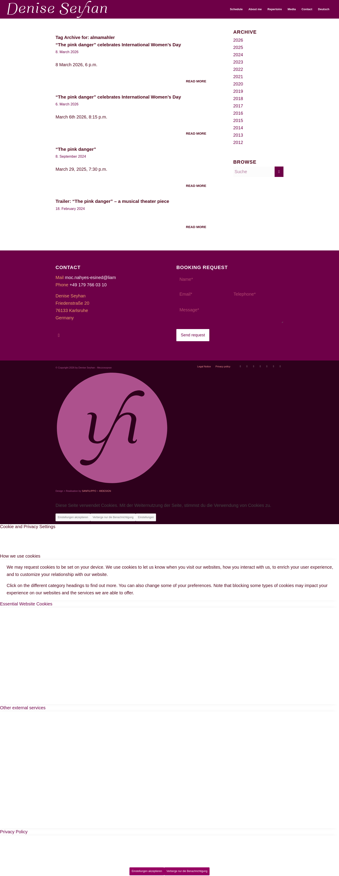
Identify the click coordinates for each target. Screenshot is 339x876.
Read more (196, 81)
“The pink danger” (76, 149)
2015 (238, 120)
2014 (238, 127)
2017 (238, 105)
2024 (238, 54)
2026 (238, 40)
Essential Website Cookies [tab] (26, 603)
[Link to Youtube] (240, 366)
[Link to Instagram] (260, 366)
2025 (238, 47)
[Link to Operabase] (247, 366)
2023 (238, 62)
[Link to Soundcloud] (267, 366)
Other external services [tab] (23, 707)
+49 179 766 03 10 (87, 284)
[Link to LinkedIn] (280, 366)
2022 (238, 69)
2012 (238, 142)
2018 (238, 98)
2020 (238, 83)
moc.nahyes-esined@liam (90, 277)
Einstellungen (146, 517)
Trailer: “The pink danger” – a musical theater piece (112, 201)
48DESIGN (105, 491)
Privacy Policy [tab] (13, 831)
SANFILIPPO (89, 491)
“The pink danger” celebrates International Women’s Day (118, 44)
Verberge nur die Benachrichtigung (112, 517)
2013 (238, 135)
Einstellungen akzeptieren (73, 517)
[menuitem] (236, 9)
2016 (238, 113)
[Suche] (258, 172)
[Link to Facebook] (253, 366)
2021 (238, 76)
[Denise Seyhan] (57, 9)
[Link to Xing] (273, 366)
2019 (238, 91)
